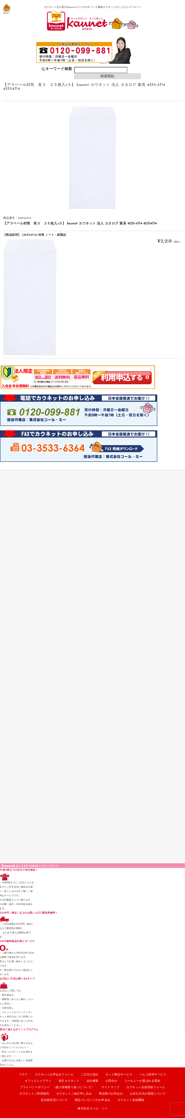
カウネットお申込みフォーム (54, 1074)
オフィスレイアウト (38, 1081)
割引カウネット (69, 1081)
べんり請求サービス (152, 1074)
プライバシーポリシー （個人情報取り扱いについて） (57, 1087)
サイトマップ (110, 1087)
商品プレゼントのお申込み (92, 1100)
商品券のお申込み (111, 1093)
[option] (92, 157)
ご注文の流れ (90, 1074)
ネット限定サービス (119, 1074)
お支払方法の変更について (148, 1093)
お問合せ (111, 1081)
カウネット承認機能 (130, 1100)
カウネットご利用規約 (34, 1093)
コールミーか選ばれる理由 (142, 1081)
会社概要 (93, 1081)
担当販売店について (54, 1100)
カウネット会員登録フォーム (145, 1087)
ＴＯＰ (23, 1074)
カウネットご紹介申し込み (74, 1093)
